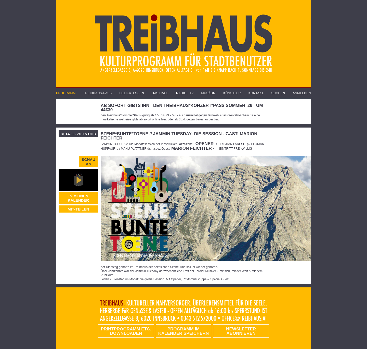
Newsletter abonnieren (241, 331)
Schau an (88, 161)
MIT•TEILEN (78, 209)
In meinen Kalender (78, 198)
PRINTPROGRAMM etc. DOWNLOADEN (126, 331)
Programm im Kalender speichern (183, 331)
